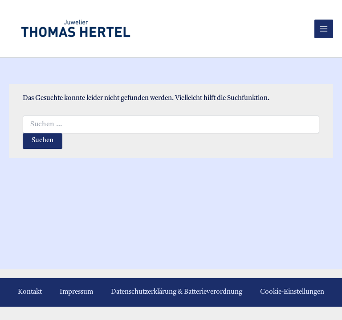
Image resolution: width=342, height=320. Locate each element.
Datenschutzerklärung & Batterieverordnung (176, 292)
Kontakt (30, 292)
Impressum (76, 292)
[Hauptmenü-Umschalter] (323, 29)
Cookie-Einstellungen (292, 292)
